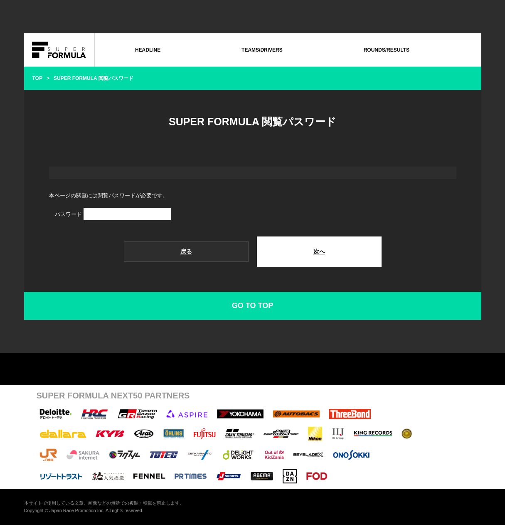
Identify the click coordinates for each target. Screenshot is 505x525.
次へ (319, 251)
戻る (186, 251)
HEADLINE (147, 50)
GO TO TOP (252, 305)
